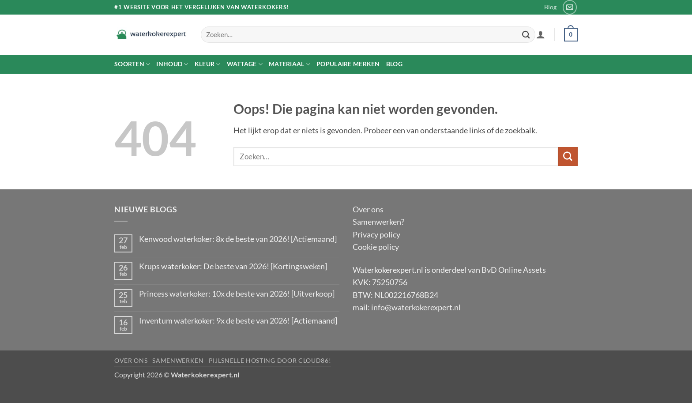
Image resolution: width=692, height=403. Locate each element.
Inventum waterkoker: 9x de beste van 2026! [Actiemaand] (238, 320)
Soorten (132, 64)
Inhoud (172, 64)
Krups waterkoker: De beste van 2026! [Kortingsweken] (233, 266)
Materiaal (289, 64)
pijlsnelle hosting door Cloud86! (270, 360)
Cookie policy (376, 247)
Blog (550, 7)
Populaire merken (348, 64)
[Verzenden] (526, 34)
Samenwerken (177, 360)
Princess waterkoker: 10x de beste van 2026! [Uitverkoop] (237, 293)
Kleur (208, 64)
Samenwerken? (378, 221)
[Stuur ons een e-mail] (570, 7)
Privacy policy (376, 234)
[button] (540, 34)
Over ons (368, 209)
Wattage (245, 64)
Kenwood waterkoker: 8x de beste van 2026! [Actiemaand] (238, 239)
